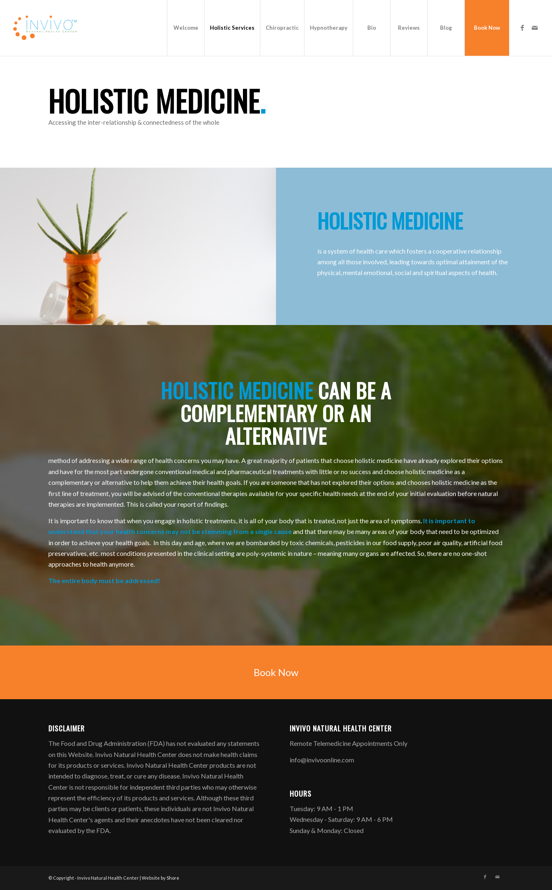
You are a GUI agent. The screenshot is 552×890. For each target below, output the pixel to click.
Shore (173, 878)
